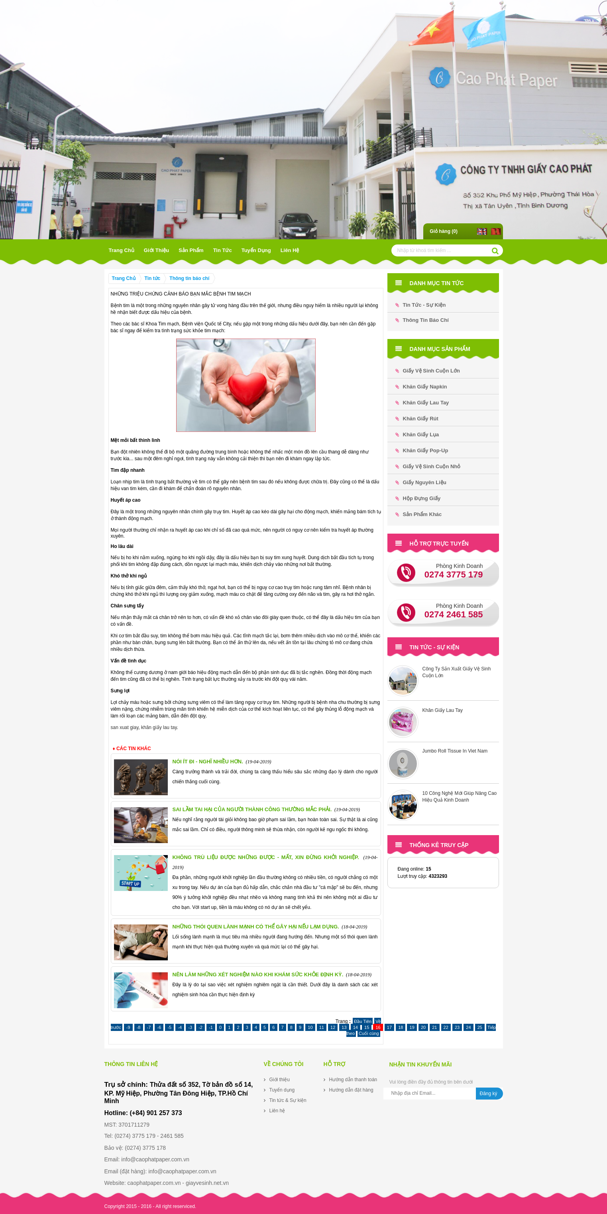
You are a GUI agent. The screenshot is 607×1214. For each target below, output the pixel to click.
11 (321, 1027)
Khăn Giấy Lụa (417, 435)
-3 (190, 1027)
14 (355, 1027)
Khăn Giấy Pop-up (421, 450)
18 (400, 1027)
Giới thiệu (156, 250)
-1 (211, 1027)
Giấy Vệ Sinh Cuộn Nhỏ (428, 466)
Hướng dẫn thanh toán (353, 1079)
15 (366, 1027)
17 (389, 1027)
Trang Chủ (121, 250)
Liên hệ (290, 250)
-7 (149, 1027)
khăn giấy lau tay (159, 727)
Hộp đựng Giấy (418, 498)
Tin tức (222, 250)
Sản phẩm (191, 250)
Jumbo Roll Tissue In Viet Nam (455, 751)
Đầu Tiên (362, 1021)
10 (310, 1027)
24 (468, 1027)
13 (344, 1027)
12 (332, 1027)
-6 (159, 1027)
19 (411, 1027)
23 (457, 1027)
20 (423, 1027)
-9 (128, 1027)
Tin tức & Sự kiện (287, 1100)
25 (479, 1027)
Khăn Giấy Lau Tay (422, 403)
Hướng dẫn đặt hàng (351, 1090)
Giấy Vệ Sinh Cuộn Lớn (427, 371)
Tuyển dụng (256, 250)
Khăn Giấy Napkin (421, 387)
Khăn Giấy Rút (416, 419)
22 (446, 1027)
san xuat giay (125, 727)
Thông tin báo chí (189, 278)
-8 (139, 1027)
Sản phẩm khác (418, 514)
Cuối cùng (369, 1033)
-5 (169, 1027)
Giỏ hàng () (444, 231)
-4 (180, 1027)
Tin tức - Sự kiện (420, 305)
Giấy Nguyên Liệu (420, 482)
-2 (200, 1027)
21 (434, 1027)
